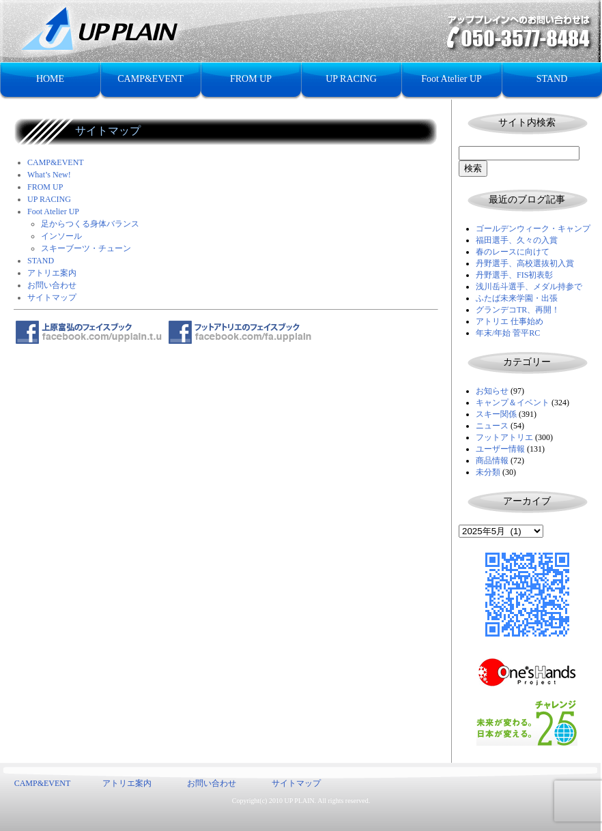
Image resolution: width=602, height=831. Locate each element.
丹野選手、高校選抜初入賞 (525, 263)
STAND (552, 79)
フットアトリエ (504, 437)
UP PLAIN (299, 800)
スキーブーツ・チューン (86, 248)
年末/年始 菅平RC (508, 333)
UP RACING (351, 79)
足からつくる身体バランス (90, 224)
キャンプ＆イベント (512, 402)
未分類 (488, 472)
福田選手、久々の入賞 (517, 240)
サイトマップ (51, 297)
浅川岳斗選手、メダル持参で (529, 286)
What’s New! (49, 174)
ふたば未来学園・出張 (517, 298)
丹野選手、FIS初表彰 (514, 275)
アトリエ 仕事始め (509, 321)
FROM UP (251, 79)
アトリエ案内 (51, 273)
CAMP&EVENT (150, 79)
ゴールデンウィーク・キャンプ (533, 228)
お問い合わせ (51, 285)
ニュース (492, 426)
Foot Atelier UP (451, 79)
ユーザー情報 (500, 449)
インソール (61, 236)
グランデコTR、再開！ (518, 310)
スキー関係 (496, 414)
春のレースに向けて (512, 252)
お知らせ (492, 391)
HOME (50, 79)
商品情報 (492, 460)
